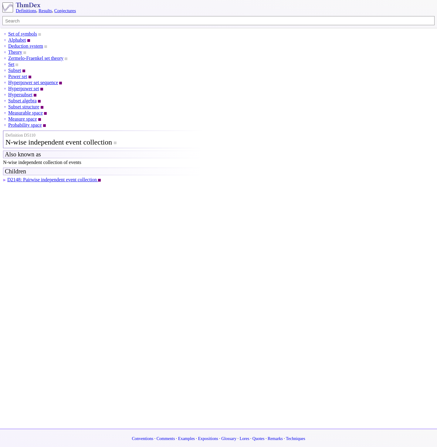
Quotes (258, 438)
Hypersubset (20, 94)
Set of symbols (22, 33)
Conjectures (65, 10)
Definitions (26, 10)
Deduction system (25, 46)
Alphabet (17, 40)
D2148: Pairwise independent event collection (52, 179)
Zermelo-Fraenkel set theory (35, 58)
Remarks (275, 438)
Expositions (208, 438)
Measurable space (25, 112)
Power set (17, 76)
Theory (15, 52)
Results (45, 10)
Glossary (228, 438)
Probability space (25, 125)
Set (11, 64)
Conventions (142, 438)
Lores (244, 438)
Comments (166, 438)
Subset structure (23, 106)
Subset (14, 70)
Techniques (295, 438)
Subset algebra (22, 100)
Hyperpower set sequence (33, 82)
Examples (186, 438)
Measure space (22, 118)
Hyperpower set (23, 88)
